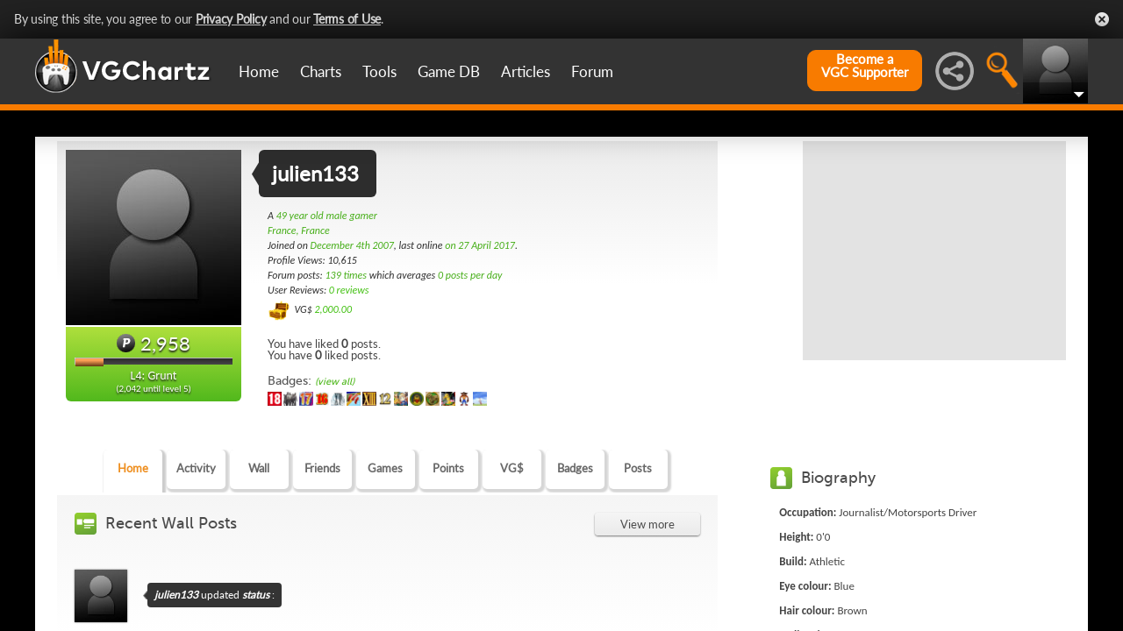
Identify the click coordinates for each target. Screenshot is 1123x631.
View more (647, 524)
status (255, 594)
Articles (525, 71)
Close (1102, 19)
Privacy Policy (231, 18)
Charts (320, 71)
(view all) (334, 381)
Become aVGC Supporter (864, 66)
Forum (592, 71)
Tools (379, 71)
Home (259, 71)
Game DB (449, 71)
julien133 (176, 594)
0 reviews (349, 290)
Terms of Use (347, 18)
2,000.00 (333, 309)
